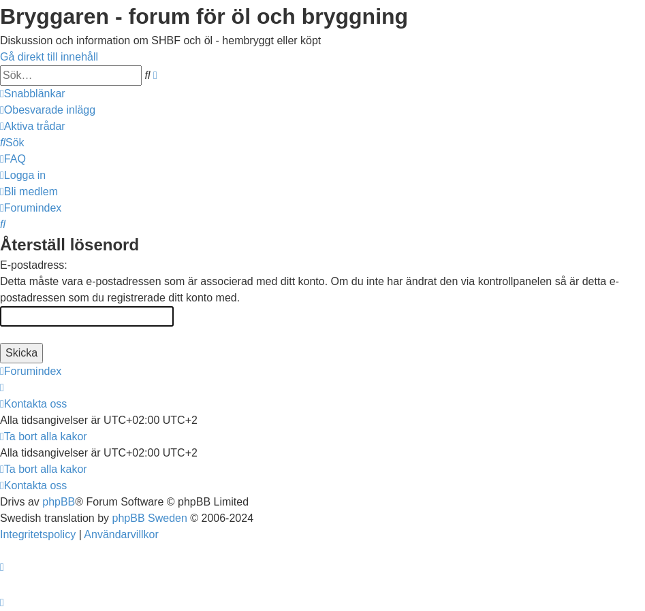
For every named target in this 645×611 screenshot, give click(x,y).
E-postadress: (33, 265)
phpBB (58, 502)
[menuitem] (47, 110)
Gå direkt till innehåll (49, 57)
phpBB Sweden (149, 518)
